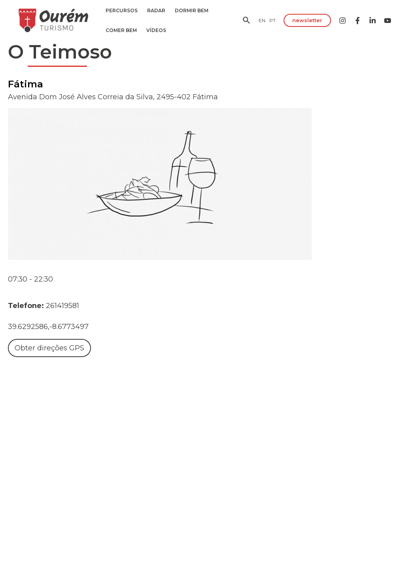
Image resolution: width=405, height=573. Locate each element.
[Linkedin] (372, 20)
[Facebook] (357, 20)
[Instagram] (342, 20)
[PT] (272, 20)
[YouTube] (387, 20)
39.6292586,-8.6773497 (48, 326)
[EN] (262, 20)
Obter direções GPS (49, 348)
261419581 (62, 305)
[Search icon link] (247, 21)
